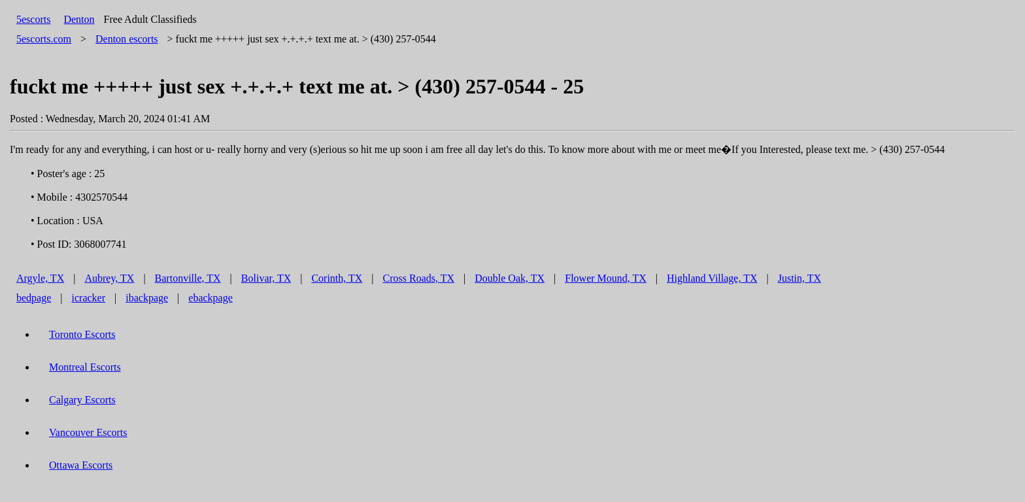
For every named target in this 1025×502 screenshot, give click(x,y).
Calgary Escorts (82, 399)
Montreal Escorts (85, 367)
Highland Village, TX (712, 278)
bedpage (33, 297)
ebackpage (210, 297)
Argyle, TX (40, 278)
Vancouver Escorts (88, 432)
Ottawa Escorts (80, 465)
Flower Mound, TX (606, 278)
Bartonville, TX (188, 278)
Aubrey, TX (109, 278)
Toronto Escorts (82, 334)
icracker (89, 297)
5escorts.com (43, 38)
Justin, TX (799, 278)
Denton (78, 19)
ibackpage (147, 297)
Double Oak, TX (510, 278)
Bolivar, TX (266, 278)
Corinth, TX (336, 278)
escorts (126, 38)
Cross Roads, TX (419, 278)
